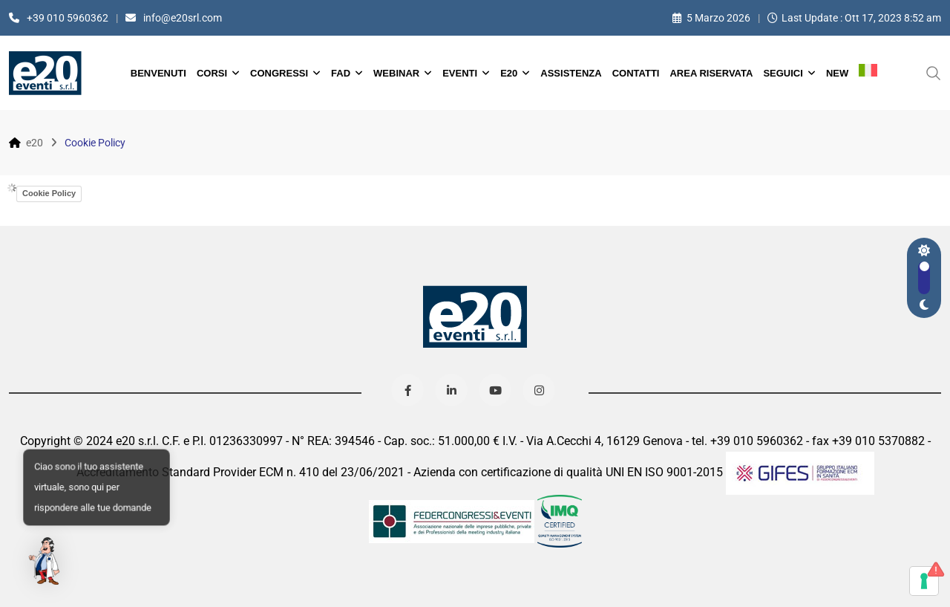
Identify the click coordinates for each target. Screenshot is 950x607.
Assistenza (570, 73)
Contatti (636, 73)
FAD (340, 73)
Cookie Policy (49, 193)
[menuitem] (868, 73)
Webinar (396, 73)
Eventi (459, 73)
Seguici (782, 73)
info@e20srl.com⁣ (182, 18)
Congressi (279, 73)
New (837, 73)
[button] (46, 561)
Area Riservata (711, 73)
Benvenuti (158, 73)
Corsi (212, 73)
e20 (508, 73)
